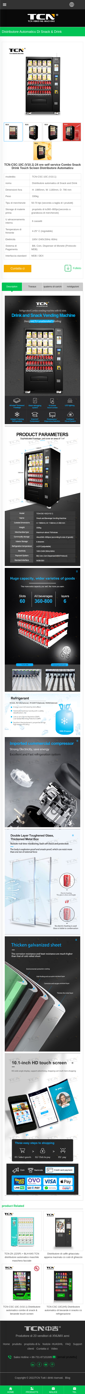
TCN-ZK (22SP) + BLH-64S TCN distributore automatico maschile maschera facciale (21, 1257)
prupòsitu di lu (32, 1344)
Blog (67, 1377)
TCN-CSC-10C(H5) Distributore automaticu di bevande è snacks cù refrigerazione (63, 1310)
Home (6, 1344)
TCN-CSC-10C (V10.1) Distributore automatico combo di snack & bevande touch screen (21, 1310)
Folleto (77, 268)
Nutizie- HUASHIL (52, 1344)
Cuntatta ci (18, 268)
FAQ (68, 1344)
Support (77, 1344)
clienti (30, 1348)
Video (54, 1348)
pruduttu (17, 1344)
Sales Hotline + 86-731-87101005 (33, 1357)
